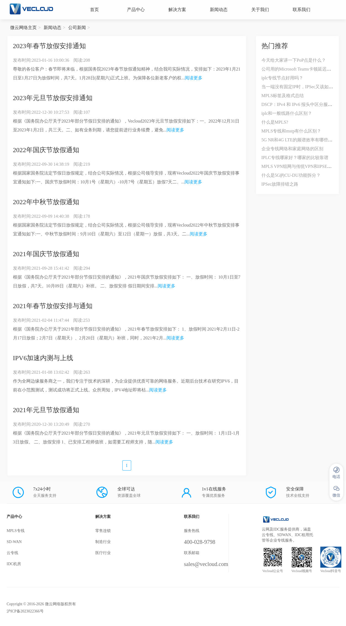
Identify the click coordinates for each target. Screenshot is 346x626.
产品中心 (136, 9)
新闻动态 (219, 9)
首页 (94, 9)
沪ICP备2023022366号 (25, 611)
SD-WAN (14, 542)
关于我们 (260, 9)
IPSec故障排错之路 (280, 184)
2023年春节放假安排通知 (49, 46)
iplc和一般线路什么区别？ (287, 113)
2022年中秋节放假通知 (46, 202)
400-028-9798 (199, 542)
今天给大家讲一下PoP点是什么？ (294, 60)
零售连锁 (103, 531)
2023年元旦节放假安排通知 (53, 98)
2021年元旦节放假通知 (46, 410)
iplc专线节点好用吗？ (282, 78)
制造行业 (103, 542)
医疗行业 (103, 553)
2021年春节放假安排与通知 (53, 306)
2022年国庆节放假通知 (46, 150)
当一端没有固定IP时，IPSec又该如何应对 (302, 86)
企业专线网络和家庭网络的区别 (292, 148)
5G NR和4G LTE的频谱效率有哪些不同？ (301, 139)
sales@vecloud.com (206, 564)
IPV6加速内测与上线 (43, 358)
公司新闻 (77, 27)
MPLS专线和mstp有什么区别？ (291, 131)
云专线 (12, 553)
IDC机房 (14, 564)
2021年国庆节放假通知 (46, 254)
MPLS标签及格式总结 (283, 95)
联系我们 (301, 9)
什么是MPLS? (275, 122)
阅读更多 (193, 78)
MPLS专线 (16, 531)
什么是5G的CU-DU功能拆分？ (291, 175)
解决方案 (177, 9)
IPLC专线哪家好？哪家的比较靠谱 (295, 157)
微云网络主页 (23, 27)
